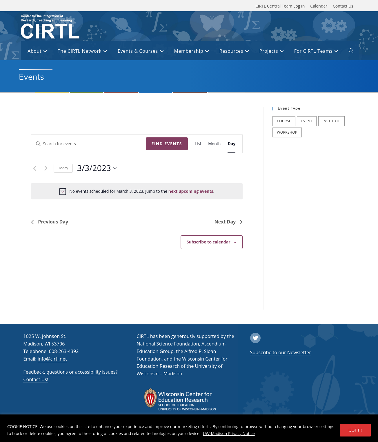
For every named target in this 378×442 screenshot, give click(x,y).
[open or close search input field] (351, 51)
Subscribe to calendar (208, 242)
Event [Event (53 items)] (306, 121)
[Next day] (45, 168)
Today (63, 167)
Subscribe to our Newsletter (280, 352)
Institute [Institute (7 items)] (331, 121)
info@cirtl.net (52, 359)
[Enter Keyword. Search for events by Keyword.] (88, 144)
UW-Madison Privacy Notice (229, 433)
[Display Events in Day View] (231, 144)
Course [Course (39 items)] (284, 121)
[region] (189, 428)
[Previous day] (34, 168)
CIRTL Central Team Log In (280, 6)
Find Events (167, 143)
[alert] (137, 191)
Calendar (318, 6)
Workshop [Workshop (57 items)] (287, 132)
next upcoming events (190, 191)
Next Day (229, 222)
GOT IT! (355, 430)
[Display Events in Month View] (214, 144)
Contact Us (343, 6)
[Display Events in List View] (198, 144)
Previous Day (49, 222)
